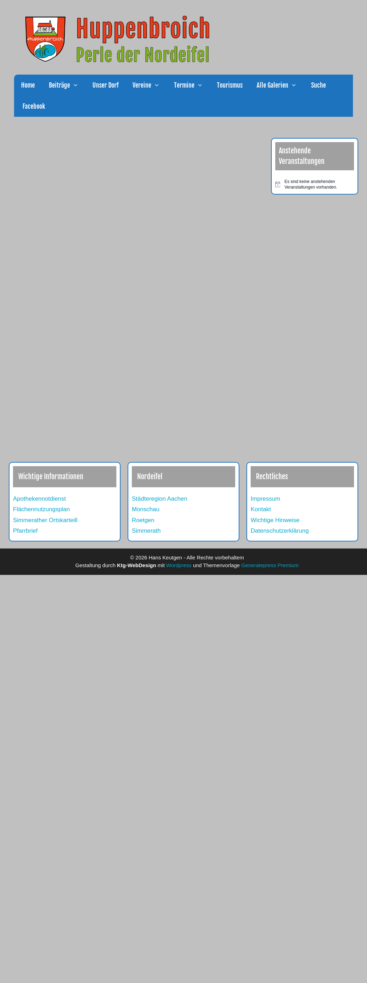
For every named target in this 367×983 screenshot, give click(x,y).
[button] (77, 85)
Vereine (150, 85)
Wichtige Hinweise (275, 520)
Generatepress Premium (269, 565)
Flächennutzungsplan (41, 509)
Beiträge (67, 85)
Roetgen (143, 520)
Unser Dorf (105, 85)
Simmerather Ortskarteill (45, 520)
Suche (318, 85)
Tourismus (230, 85)
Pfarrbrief (25, 530)
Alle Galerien (280, 85)
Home (28, 85)
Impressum (265, 498)
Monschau (145, 509)
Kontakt (261, 509)
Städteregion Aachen (159, 498)
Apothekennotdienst (39, 498)
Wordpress (179, 565)
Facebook (33, 106)
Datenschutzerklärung (280, 530)
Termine (192, 85)
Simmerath (146, 530)
